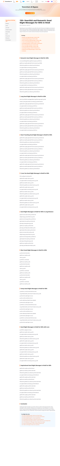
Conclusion (24, 50)
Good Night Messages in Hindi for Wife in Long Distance (32, 43)
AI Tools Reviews (8, 40)
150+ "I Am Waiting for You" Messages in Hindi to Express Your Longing (33, 422)
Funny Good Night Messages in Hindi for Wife (30, 46)
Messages (7, 23)
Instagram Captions (9, 29)
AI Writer (22, 1)
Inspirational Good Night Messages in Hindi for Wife (31, 49)
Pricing (47, 1)
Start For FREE (30, 13)
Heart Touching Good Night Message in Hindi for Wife (31, 40)
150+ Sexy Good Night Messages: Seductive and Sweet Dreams (32, 415)
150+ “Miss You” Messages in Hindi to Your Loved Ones (30, 424)
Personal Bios (8, 31)
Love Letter (7, 27)
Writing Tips (7, 38)
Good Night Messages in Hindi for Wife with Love (31, 47)
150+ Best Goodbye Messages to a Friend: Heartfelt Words (31, 418)
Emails (7, 33)
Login (55, 1)
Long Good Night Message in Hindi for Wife (30, 38)
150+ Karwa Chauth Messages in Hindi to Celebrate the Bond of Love (33, 423)
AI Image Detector (36, 1)
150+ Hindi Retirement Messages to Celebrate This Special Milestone (33, 419)
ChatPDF (27, 1)
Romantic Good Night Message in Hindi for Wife (30, 37)
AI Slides (32, 1)
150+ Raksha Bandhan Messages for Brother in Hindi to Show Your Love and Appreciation (36, 420)
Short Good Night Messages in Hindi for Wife (30, 44)
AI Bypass (15, 1)
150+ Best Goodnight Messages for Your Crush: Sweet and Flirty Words (33, 416)
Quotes (7, 25)
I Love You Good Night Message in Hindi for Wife (30, 41)
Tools (42, 1)
